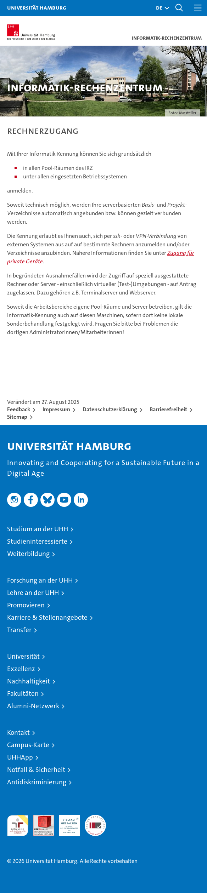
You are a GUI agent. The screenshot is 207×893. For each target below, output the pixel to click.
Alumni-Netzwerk (33, 706)
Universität (23, 656)
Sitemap (17, 416)
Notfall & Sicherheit (36, 769)
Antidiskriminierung (36, 782)
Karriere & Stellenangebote (47, 617)
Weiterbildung (28, 553)
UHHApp (20, 757)
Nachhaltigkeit (28, 681)
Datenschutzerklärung (110, 409)
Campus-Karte (28, 744)
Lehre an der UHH (33, 592)
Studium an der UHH (37, 529)
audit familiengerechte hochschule (17, 825)
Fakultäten (23, 693)
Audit (39, 818)
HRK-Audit (65, 822)
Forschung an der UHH (40, 580)
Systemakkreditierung (95, 818)
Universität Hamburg (36, 7)
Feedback (18, 409)
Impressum (56, 409)
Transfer (19, 629)
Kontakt (18, 732)
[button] (161, 8)
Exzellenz (21, 668)
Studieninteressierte (37, 541)
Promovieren (26, 605)
